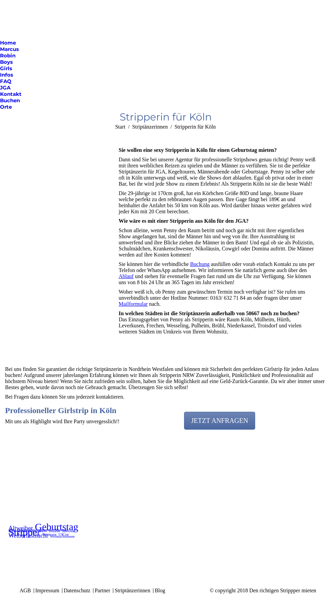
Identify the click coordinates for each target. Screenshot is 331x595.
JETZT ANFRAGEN (219, 420)
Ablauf (126, 276)
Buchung (200, 264)
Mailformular (133, 304)
